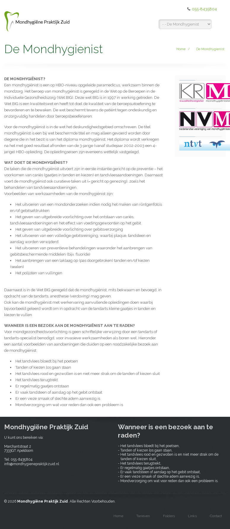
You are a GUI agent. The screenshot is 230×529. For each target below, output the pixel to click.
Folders (169, 516)
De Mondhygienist (210, 49)
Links (192, 516)
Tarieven (143, 516)
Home (181, 49)
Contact (216, 516)
